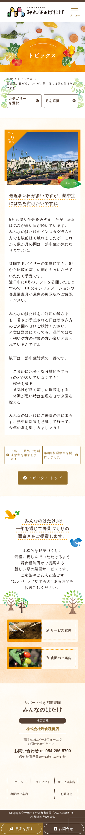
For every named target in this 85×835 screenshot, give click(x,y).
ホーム (19, 782)
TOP (10, 78)
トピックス (25, 78)
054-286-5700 (58, 751)
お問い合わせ (26, 751)
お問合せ (66, 794)
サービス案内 (66, 782)
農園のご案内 (19, 794)
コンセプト (42, 782)
